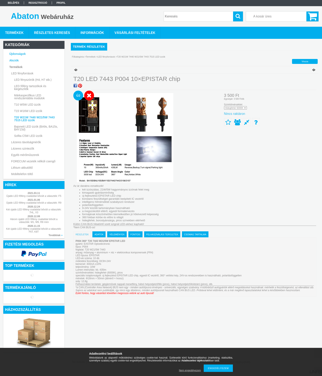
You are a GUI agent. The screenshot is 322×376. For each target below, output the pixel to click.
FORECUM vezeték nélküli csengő (33, 161)
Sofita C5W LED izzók (28, 135)
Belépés (13, 2)
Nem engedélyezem (190, 370)
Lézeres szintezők (22, 148)
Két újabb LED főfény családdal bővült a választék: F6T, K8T (34, 230)
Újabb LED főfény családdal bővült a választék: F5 (33, 196)
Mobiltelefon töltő (22, 174)
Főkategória (78, 56)
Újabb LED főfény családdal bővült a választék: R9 (33, 202)
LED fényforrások (106, 56)
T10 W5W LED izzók (27, 104)
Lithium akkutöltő (22, 167)
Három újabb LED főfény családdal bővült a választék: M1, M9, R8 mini (34, 221)
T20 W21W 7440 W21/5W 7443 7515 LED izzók (34, 119)
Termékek (91, 56)
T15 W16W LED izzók (28, 111)
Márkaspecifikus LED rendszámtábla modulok (29, 97)
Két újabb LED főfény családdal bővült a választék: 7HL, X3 (34, 211)
